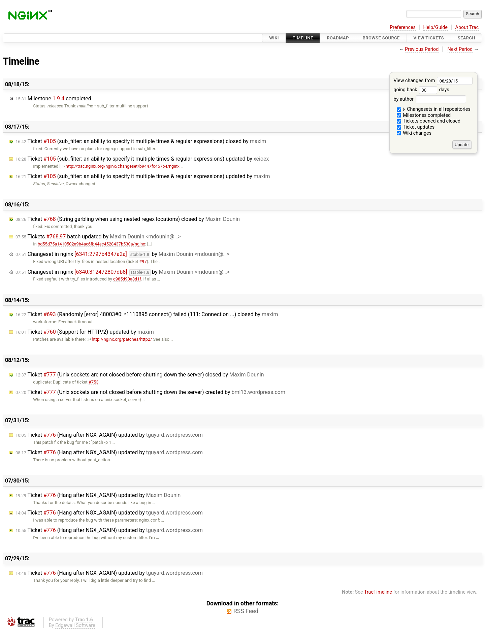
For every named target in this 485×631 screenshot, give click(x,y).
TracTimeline (378, 592)
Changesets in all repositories (434, 109)
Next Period (460, 49)
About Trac (467, 27)
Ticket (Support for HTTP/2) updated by (84, 332)
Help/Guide (435, 27)
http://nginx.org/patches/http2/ (119, 339)
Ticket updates (416, 127)
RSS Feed (245, 611)
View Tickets (429, 37)
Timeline (303, 37)
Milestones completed (424, 115)
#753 (93, 382)
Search (466, 37)
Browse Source (381, 37)
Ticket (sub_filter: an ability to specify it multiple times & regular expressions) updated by (142, 159)
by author (429, 99)
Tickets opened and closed (428, 121)
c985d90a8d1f (127, 278)
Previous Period (422, 49)
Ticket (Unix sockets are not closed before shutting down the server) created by (150, 392)
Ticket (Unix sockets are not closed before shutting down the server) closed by (139, 374)
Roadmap (338, 37)
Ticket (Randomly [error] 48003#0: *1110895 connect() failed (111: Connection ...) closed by (146, 314)
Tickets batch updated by (98, 236)
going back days (421, 90)
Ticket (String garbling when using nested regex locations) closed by (127, 219)
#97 (143, 261)
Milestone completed (53, 98)
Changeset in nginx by (122, 254)
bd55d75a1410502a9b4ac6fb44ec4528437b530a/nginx (91, 243)
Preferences (403, 27)
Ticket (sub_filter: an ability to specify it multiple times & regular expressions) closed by (140, 141)
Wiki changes (414, 133)
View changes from (433, 81)
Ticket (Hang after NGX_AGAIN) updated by (109, 435)
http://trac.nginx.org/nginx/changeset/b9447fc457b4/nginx (120, 166)
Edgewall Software (75, 625)
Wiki (274, 37)
